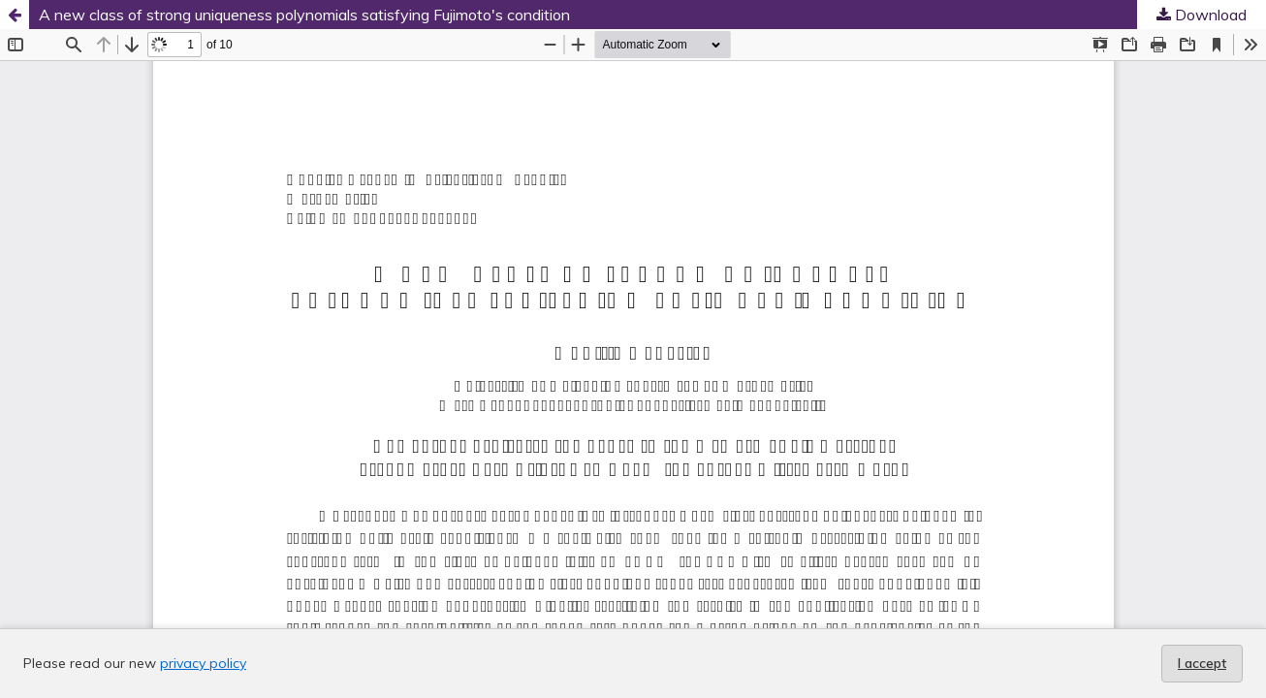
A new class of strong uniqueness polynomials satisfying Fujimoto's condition (304, 14)
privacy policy (203, 663)
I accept (1202, 663)
